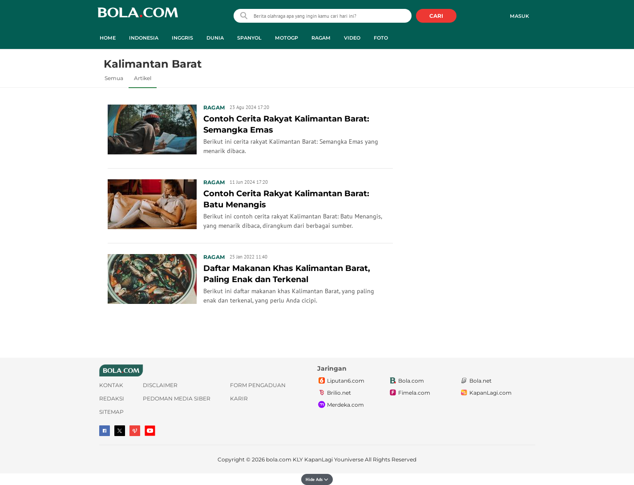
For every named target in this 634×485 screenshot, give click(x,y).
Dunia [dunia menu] (215, 38)
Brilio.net (334, 393)
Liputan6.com (340, 381)
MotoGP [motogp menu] (286, 38)
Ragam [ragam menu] (321, 38)
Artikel (142, 78)
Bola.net (476, 381)
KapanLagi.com (486, 393)
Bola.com (406, 381)
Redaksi (111, 398)
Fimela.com (409, 393)
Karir (239, 398)
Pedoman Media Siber (176, 398)
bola (137, 16)
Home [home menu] (108, 38)
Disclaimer (160, 385)
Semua (114, 78)
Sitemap (111, 411)
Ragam (214, 107)
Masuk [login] (519, 16)
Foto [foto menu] (381, 38)
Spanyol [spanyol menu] (249, 38)
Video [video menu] (352, 38)
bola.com (278, 459)
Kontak (111, 385)
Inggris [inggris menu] (182, 38)
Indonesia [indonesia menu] (143, 38)
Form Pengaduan (258, 385)
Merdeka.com (340, 405)
